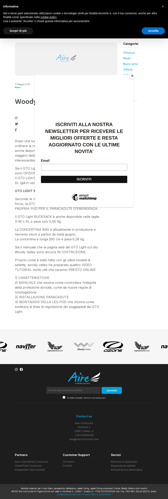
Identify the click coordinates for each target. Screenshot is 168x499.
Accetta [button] (153, 30)
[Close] (132, 76)
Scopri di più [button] (18, 30)
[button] (163, 6)
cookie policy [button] (48, 17)
